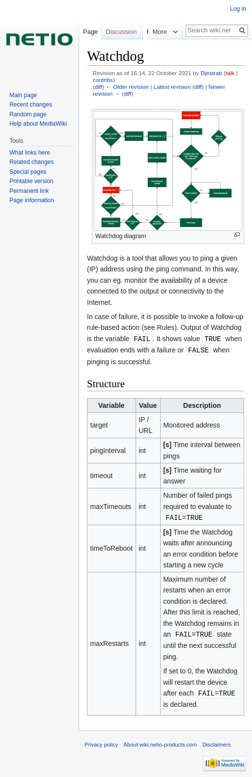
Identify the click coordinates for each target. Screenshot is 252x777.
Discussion (121, 31)
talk (229, 73)
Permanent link (29, 191)
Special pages (27, 171)
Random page (27, 114)
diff (98, 86)
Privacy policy (101, 742)
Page (90, 31)
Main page (23, 95)
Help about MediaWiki (38, 123)
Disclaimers (216, 742)
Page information (31, 200)
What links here (29, 152)
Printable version (31, 181)
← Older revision (127, 86)
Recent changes (30, 104)
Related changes (31, 162)
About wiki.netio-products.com (160, 742)
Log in (238, 8)
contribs (103, 80)
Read (140, 51)
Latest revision (172, 86)
